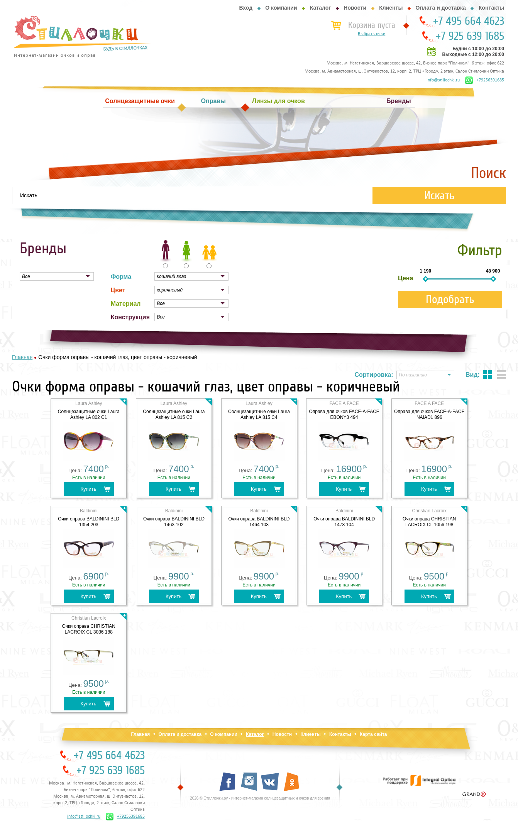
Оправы (213, 101)
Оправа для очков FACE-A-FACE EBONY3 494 (344, 414)
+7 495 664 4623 (468, 21)
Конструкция (130, 317)
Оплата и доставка (441, 8)
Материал (126, 303)
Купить (88, 489)
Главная (140, 734)
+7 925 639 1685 (470, 36)
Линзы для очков (278, 101)
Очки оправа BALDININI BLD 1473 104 (344, 521)
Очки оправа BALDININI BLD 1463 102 (174, 521)
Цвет (118, 290)
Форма (121, 276)
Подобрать (450, 299)
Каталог (320, 8)
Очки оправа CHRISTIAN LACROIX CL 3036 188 (88, 629)
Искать (439, 195)
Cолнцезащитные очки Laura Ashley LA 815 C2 (174, 414)
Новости (355, 8)
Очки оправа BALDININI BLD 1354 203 (88, 521)
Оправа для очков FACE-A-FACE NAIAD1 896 (429, 414)
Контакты (491, 8)
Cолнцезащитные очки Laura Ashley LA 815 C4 (259, 414)
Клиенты (391, 8)
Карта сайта (373, 734)
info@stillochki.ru (443, 80)
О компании (281, 8)
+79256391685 (484, 80)
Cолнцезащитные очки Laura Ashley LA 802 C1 (89, 414)
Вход (245, 8)
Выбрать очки (371, 34)
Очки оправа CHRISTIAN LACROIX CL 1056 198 (429, 521)
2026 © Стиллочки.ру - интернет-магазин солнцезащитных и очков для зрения (260, 798)
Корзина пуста (371, 25)
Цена (405, 278)
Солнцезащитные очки (139, 101)
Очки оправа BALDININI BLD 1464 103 (259, 521)
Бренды (398, 101)
